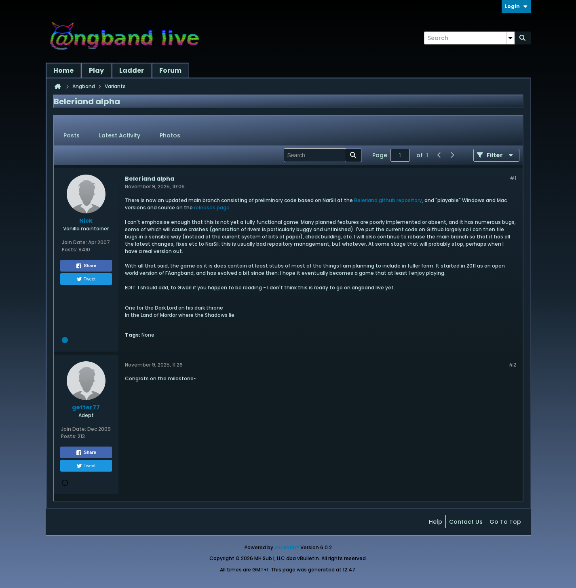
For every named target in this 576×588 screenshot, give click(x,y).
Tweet (85, 279)
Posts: (69, 249)
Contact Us (466, 522)
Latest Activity (119, 135)
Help (435, 522)
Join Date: (74, 242)
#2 (512, 364)
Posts (71, 135)
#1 (513, 178)
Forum (170, 70)
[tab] (71, 135)
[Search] (469, 38)
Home (63, 70)
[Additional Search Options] (510, 38)
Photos (170, 135)
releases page (212, 207)
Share (86, 266)
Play (96, 70)
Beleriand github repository (388, 200)
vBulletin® (286, 547)
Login (516, 6)
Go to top (505, 522)
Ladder (131, 70)
